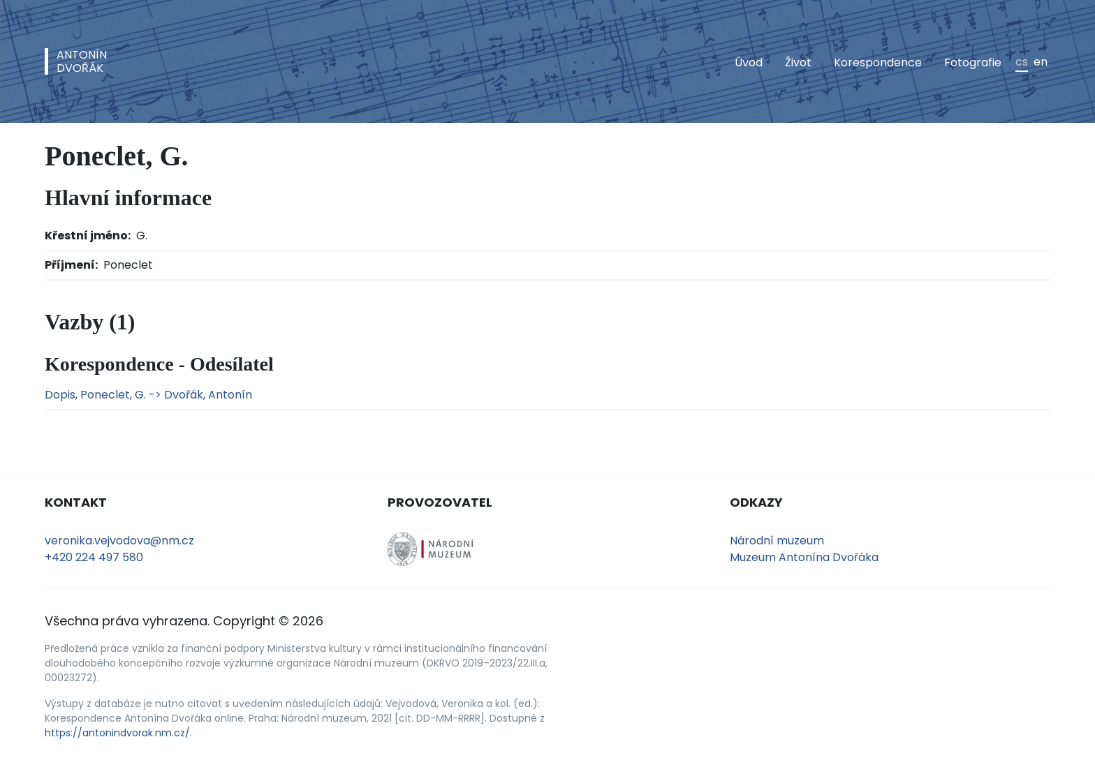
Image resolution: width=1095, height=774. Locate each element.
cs (1021, 62)
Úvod (749, 62)
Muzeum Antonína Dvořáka (804, 557)
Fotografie (972, 62)
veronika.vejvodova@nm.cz (119, 541)
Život (798, 62)
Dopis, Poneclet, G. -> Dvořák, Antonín (148, 395)
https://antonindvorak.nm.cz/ (117, 733)
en (1041, 62)
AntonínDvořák (82, 61)
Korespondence (878, 62)
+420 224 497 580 (94, 557)
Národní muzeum (777, 541)
